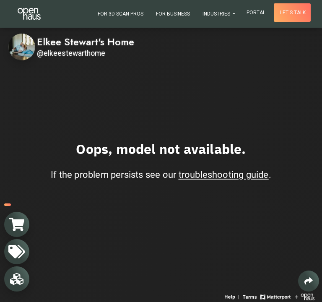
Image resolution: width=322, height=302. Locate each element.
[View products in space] (16, 251)
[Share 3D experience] (308, 281)
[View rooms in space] (16, 279)
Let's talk (293, 13)
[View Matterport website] (275, 296)
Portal (256, 13)
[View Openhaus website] (304, 296)
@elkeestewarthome (71, 53)
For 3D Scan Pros (120, 14)
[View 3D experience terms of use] (250, 296)
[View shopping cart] (16, 224)
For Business (173, 14)
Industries (217, 14)
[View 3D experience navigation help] (233, 296)
